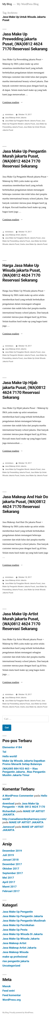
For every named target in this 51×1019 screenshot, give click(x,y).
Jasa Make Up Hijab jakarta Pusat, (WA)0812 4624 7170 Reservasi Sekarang (23, 390)
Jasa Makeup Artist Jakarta (15, 118)
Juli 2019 (8, 855)
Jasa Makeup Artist (14, 943)
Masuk (6, 986)
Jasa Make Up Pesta (14, 929)
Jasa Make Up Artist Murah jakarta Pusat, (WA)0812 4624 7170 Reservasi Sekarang (21, 621)
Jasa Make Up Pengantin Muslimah (24, 920)
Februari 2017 (10, 891)
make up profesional (14, 956)
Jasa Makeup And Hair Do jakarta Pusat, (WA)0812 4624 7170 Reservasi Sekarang (25, 504)
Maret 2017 (9, 886)
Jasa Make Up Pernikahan (18, 925)
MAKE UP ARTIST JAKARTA (26, 822)
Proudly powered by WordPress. (21, 1012)
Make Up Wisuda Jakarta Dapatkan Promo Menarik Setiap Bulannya (23, 762)
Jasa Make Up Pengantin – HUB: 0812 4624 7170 (23, 805)
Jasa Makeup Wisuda (15, 952)
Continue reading (12, 102)
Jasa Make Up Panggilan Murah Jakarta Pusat (23, 121)
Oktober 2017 (10, 868)
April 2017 (8, 882)
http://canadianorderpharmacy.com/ (24, 819)
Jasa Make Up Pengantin (17, 911)
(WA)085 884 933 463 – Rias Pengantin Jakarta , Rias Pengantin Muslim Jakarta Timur (23, 772)
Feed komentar (11, 995)
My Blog (7, 4)
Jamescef (8, 826)
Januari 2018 (10, 859)
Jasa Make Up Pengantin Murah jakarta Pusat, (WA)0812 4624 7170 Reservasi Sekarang (24, 158)
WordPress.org (11, 999)
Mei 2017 (8, 877)
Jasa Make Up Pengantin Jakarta (22, 916)
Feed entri (8, 990)
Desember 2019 (12, 850)
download (8, 803)
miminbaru (9, 114)
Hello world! (9, 756)
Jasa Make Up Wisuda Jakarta (20, 938)
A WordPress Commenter (17, 795)
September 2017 (12, 873)
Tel (4, 751)
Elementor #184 (12, 747)
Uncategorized (11, 965)
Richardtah (9, 811)
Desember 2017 (12, 864)
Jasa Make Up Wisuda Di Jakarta (22, 934)
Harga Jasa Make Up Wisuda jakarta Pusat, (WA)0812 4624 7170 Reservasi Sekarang (21, 273)
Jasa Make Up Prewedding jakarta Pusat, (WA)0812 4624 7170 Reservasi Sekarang (24, 41)
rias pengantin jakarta (15, 961)
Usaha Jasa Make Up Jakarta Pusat (33, 244)
